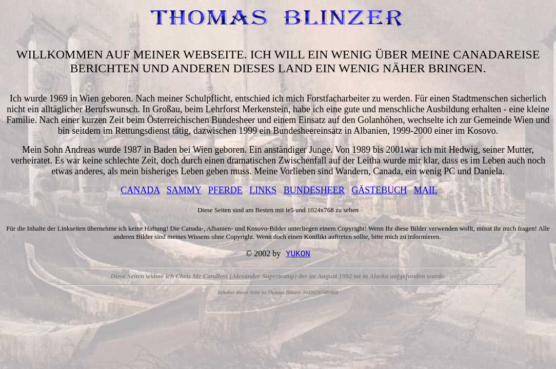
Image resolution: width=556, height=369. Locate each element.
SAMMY (184, 190)
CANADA (140, 190)
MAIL (426, 190)
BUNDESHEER (314, 190)
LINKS (262, 190)
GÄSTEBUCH (379, 190)
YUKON (298, 254)
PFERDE (225, 190)
